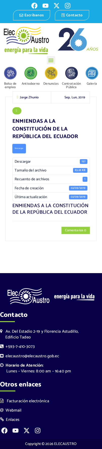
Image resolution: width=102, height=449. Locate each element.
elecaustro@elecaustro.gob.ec (29, 356)
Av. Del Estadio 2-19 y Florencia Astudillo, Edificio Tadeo (39, 334)
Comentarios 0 (75, 231)
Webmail (11, 410)
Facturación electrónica (24, 401)
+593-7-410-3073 (17, 346)
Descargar (19, 149)
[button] (51, 60)
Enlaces (10, 419)
